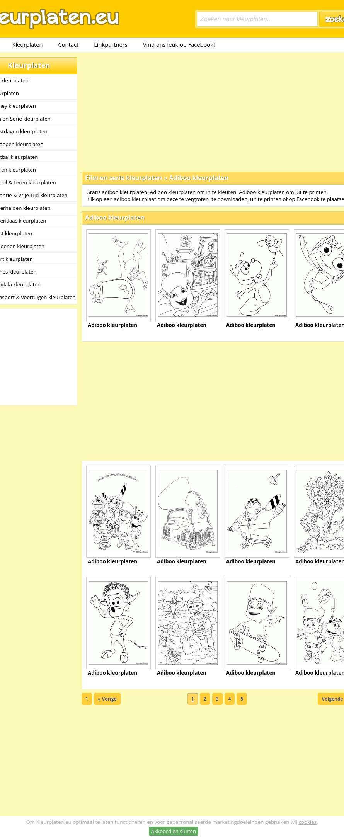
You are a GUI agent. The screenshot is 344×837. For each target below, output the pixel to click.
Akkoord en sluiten (173, 831)
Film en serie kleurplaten (123, 178)
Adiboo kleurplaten (198, 178)
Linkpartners (111, 44)
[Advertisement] (201, 111)
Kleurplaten (27, 44)
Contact (68, 44)
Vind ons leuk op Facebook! (179, 44)
